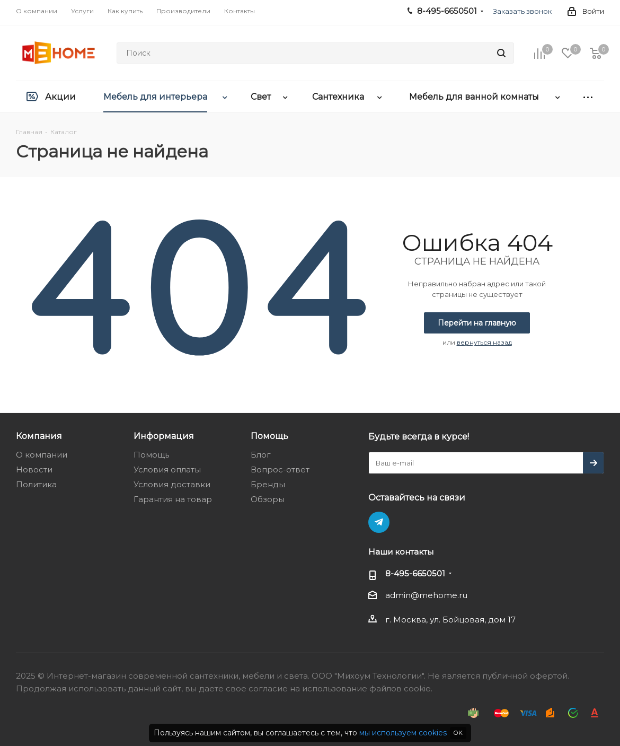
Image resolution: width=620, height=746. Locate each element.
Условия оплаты (167, 469)
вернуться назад (484, 342)
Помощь (151, 455)
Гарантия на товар (173, 499)
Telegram (378, 522)
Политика (36, 484)
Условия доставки (172, 484)
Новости (34, 469)
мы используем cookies (403, 733)
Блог (261, 455)
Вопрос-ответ (280, 469)
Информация (164, 436)
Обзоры (268, 499)
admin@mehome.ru (426, 595)
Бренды (268, 484)
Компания (39, 436)
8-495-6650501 (415, 573)
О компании (41, 455)
